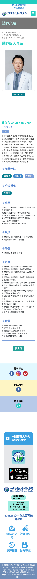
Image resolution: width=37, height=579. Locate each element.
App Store (19, 477)
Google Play (19, 471)
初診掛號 (7, 176)
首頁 (3, 32)
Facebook (11, 373)
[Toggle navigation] (33, 13)
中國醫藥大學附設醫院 (18, 489)
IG (18, 373)
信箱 (18, 405)
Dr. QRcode (18, 94)
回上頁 (18, 348)
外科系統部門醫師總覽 (11, 35)
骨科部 (5, 131)
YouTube (25, 373)
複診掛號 (18, 176)
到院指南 (18, 389)
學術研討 (29, 176)
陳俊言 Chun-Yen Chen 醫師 (13, 38)
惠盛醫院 (7, 193)
